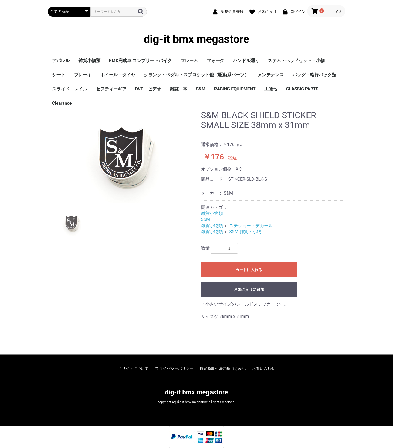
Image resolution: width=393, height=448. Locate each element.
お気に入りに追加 (249, 289)
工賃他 (270, 89)
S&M (200, 89)
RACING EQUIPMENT (235, 89)
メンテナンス (271, 74)
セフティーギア (111, 89)
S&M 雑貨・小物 (245, 231)
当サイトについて (133, 368)
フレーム (189, 60)
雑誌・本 (178, 89)
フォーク (215, 60)
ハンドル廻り (246, 60)
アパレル (61, 60)
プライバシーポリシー (174, 368)
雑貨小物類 (89, 60)
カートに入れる (248, 270)
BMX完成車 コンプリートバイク (140, 60)
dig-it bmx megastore (196, 39)
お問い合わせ (263, 368)
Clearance (62, 103)
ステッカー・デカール (251, 225)
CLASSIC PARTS (302, 89)
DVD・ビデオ (148, 89)
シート (58, 74)
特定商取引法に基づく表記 (223, 368)
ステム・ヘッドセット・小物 (296, 60)
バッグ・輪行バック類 (314, 74)
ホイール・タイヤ (117, 74)
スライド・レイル (69, 89)
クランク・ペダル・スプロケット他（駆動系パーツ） (196, 74)
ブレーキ (82, 74)
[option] (122, 156)
